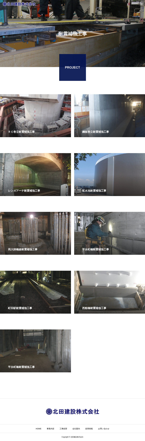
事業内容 (50, 429)
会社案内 (76, 429)
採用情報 (89, 429)
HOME (38, 429)
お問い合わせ (103, 429)
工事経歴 (63, 429)
